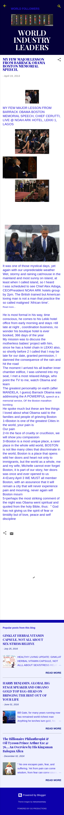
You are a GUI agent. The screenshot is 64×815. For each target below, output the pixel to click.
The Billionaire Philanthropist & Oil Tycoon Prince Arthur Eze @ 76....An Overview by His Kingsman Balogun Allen (28, 745)
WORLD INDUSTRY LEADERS (32, 40)
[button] (59, 60)
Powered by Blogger (32, 795)
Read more (53, 672)
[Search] (59, 7)
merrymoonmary (39, 802)
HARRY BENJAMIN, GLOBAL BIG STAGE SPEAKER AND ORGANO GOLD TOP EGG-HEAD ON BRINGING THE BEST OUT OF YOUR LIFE (26, 691)
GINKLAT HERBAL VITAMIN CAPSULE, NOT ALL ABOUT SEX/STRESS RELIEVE (23, 640)
